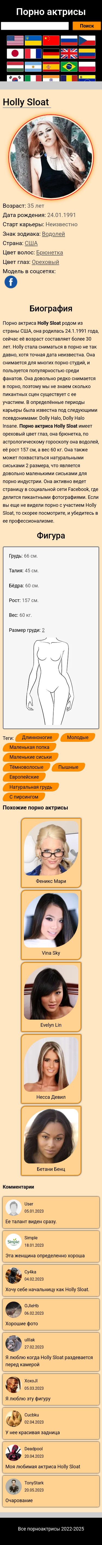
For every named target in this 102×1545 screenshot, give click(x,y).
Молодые (77, 737)
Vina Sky (51, 953)
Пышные (68, 767)
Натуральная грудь (31, 787)
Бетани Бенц (51, 1169)
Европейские (24, 777)
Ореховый (45, 261)
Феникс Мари (51, 881)
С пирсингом (24, 797)
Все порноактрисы (39, 1529)
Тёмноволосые (27, 767)
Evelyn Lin (51, 1025)
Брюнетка (49, 252)
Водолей (53, 233)
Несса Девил (51, 1097)
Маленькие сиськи (31, 757)
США (31, 243)
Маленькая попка (30, 747)
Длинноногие (37, 737)
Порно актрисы (51, 11)
